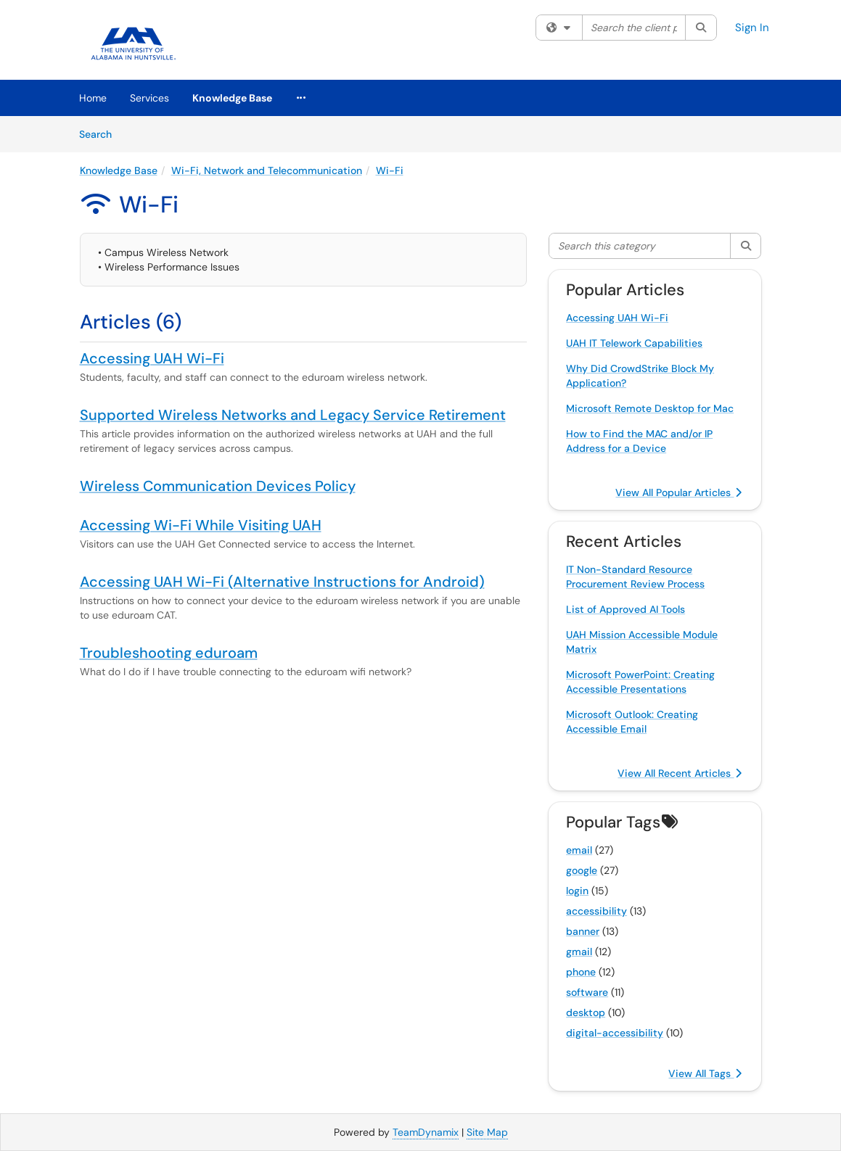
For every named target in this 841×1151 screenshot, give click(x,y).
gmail (579, 951)
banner (582, 931)
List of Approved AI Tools (625, 609)
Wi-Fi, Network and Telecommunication (266, 170)
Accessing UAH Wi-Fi (152, 358)
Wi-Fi (389, 170)
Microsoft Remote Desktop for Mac (650, 408)
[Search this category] (640, 246)
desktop (585, 1012)
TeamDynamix (426, 1132)
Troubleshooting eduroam (169, 652)
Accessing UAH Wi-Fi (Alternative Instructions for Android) (282, 581)
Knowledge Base (232, 97)
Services (149, 97)
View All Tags (705, 1073)
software (587, 992)
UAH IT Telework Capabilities (634, 343)
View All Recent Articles (680, 773)
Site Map (487, 1132)
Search (100, 133)
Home (93, 97)
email (579, 850)
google (581, 870)
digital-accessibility (614, 1032)
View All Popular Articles (678, 492)
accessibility (596, 910)
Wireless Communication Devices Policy (218, 486)
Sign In (752, 27)
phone (581, 971)
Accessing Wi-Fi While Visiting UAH (200, 525)
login (577, 890)
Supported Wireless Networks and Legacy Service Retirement (293, 414)
